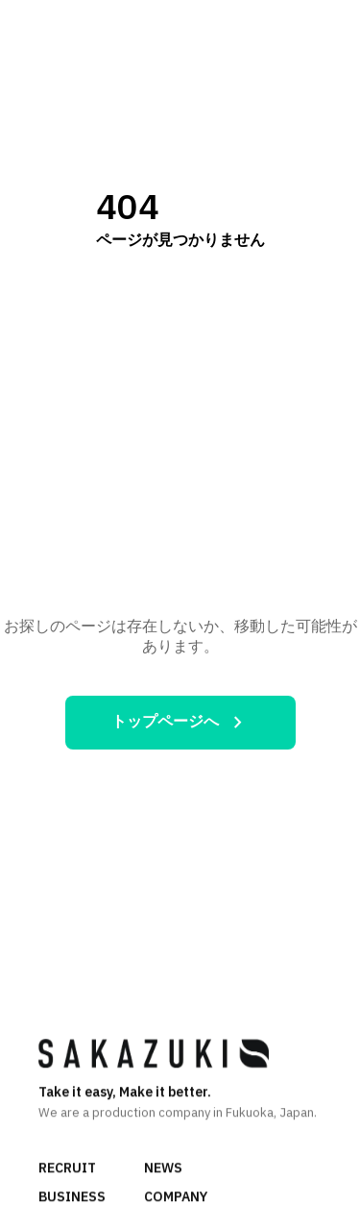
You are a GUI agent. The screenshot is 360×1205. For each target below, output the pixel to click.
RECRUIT (67, 1170)
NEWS (163, 1170)
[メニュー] (325, 27)
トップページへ (180, 722)
